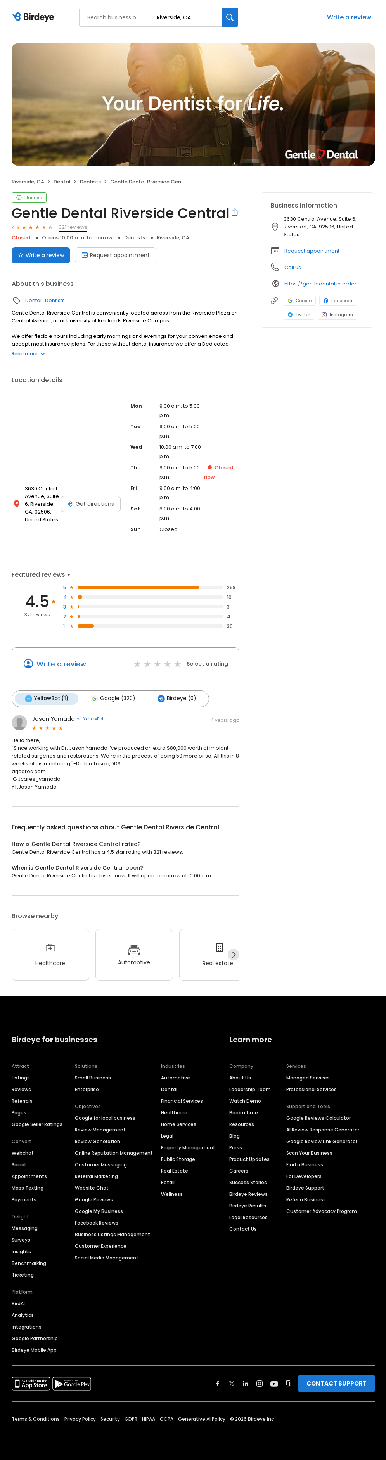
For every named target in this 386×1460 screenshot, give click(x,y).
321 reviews (73, 227)
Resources (241, 1124)
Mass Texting (27, 1188)
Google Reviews (94, 1199)
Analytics (23, 1315)
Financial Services (182, 1101)
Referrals (22, 1101)
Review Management (100, 1129)
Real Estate (174, 1171)
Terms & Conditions (36, 1419)
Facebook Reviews (96, 1223)
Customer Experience (100, 1246)
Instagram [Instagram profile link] (337, 314)
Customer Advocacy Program (321, 1211)
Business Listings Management (112, 1234)
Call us (292, 267)
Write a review (349, 17)
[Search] (230, 17)
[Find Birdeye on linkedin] (245, 1383)
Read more (28, 353)
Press (235, 1147)
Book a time (243, 1112)
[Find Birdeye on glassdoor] (288, 1383)
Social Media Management (106, 1257)
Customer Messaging (101, 1164)
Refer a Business (306, 1199)
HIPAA (148, 1419)
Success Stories (248, 1182)
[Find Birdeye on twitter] (232, 1383)
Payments (24, 1199)
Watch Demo (245, 1101)
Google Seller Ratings (37, 1124)
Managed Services (308, 1077)
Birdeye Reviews (248, 1194)
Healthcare (174, 1112)
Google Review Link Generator (321, 1141)
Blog (234, 1136)
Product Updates (249, 1159)
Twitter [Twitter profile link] (299, 314)
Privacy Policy (80, 1419)
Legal (167, 1136)
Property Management (188, 1147)
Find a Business (304, 1164)
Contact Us (243, 1229)
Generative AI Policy (201, 1419)
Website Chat (92, 1188)
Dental (62, 181)
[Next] (233, 954)
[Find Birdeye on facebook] (218, 1383)
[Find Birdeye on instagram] (259, 1383)
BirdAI (18, 1303)
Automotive (175, 1077)
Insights (21, 1251)
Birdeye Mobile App (34, 1350)
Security (110, 1419)
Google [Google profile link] (300, 301)
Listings (21, 1077)
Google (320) (113, 698)
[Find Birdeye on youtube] (274, 1383)
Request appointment (311, 250)
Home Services (178, 1124)
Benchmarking (29, 1263)
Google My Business (99, 1211)
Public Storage (178, 1159)
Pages (19, 1112)
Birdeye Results (247, 1205)
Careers (238, 1171)
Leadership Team (250, 1089)
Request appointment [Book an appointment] (115, 255)
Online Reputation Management (114, 1153)
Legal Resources (248, 1217)
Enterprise (87, 1089)
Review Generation (97, 1141)
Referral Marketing (96, 1176)
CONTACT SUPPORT (336, 1383)
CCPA (166, 1419)
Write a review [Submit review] (41, 255)
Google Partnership (35, 1338)
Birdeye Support (305, 1188)
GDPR (131, 1419)
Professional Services (311, 1089)
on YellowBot (90, 719)
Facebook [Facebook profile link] (338, 301)
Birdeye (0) (177, 698)
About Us (240, 1077)
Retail (168, 1182)
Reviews (21, 1089)
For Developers (304, 1176)
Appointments (29, 1176)
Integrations (27, 1326)
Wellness (172, 1194)
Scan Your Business (309, 1153)
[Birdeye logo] (34, 17)
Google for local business (105, 1118)
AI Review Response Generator (322, 1129)
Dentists (90, 181)
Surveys (21, 1240)
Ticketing (23, 1274)
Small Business (93, 1077)
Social (19, 1164)
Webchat (23, 1153)
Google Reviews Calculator (318, 1118)
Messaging (25, 1228)
